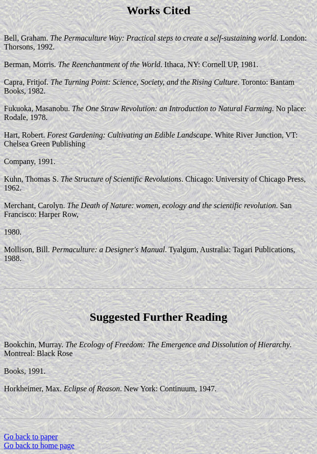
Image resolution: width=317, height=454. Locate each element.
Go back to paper (31, 436)
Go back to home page (39, 445)
